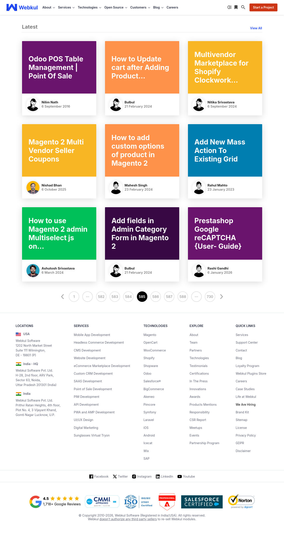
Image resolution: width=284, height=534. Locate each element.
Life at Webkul (246, 396)
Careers (172, 7)
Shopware (150, 366)
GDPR (240, 443)
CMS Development (87, 350)
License (241, 428)
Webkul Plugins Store (251, 373)
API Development (86, 404)
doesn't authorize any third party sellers (128, 519)
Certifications (199, 373)
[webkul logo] (22, 7)
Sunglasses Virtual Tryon (92, 435)
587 (169, 296)
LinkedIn (167, 476)
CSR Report (197, 420)
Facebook (101, 476)
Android (149, 435)
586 (155, 296)
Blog (239, 358)
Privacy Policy (246, 435)
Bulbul (130, 102)
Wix (146, 451)
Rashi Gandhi (218, 268)
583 (115, 296)
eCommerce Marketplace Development (102, 366)
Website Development (89, 358)
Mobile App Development (92, 335)
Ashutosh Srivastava (58, 268)
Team (193, 342)
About (193, 335)
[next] (221, 296)
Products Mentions (203, 404)
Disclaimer (243, 451)
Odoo (147, 373)
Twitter (123, 476)
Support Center (247, 342)
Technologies (199, 358)
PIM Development (86, 396)
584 (128, 296)
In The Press (198, 381)
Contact (241, 350)
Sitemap (241, 420)
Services (242, 335)
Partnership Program (204, 443)
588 (182, 296)
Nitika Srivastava (221, 102)
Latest (30, 27)
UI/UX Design (83, 420)
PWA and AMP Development (94, 412)
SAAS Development (88, 381)
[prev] (63, 296)
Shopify (149, 358)
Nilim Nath (50, 102)
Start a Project (263, 7)
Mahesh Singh (136, 185)
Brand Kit (242, 412)
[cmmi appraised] (102, 501)
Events (194, 435)
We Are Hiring (245, 404)
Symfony (149, 412)
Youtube (189, 476)
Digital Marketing (86, 428)
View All (256, 28)
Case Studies (245, 389)
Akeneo (148, 396)
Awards (194, 396)
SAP (146, 458)
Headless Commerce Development (99, 342)
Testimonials (198, 366)
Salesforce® (152, 381)
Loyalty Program (247, 366)
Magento (149, 335)
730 (210, 296)
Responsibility (199, 412)
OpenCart (150, 342)
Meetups (195, 428)
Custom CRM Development (93, 373)
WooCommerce (154, 350)
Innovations (197, 389)
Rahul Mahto (217, 185)
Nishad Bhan (52, 185)
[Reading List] (236, 7)
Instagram (144, 476)
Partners (195, 350)
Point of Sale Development (93, 389)
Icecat (147, 443)
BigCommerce (153, 389)
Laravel (148, 420)
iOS (145, 428)
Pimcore (149, 404)
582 (101, 296)
